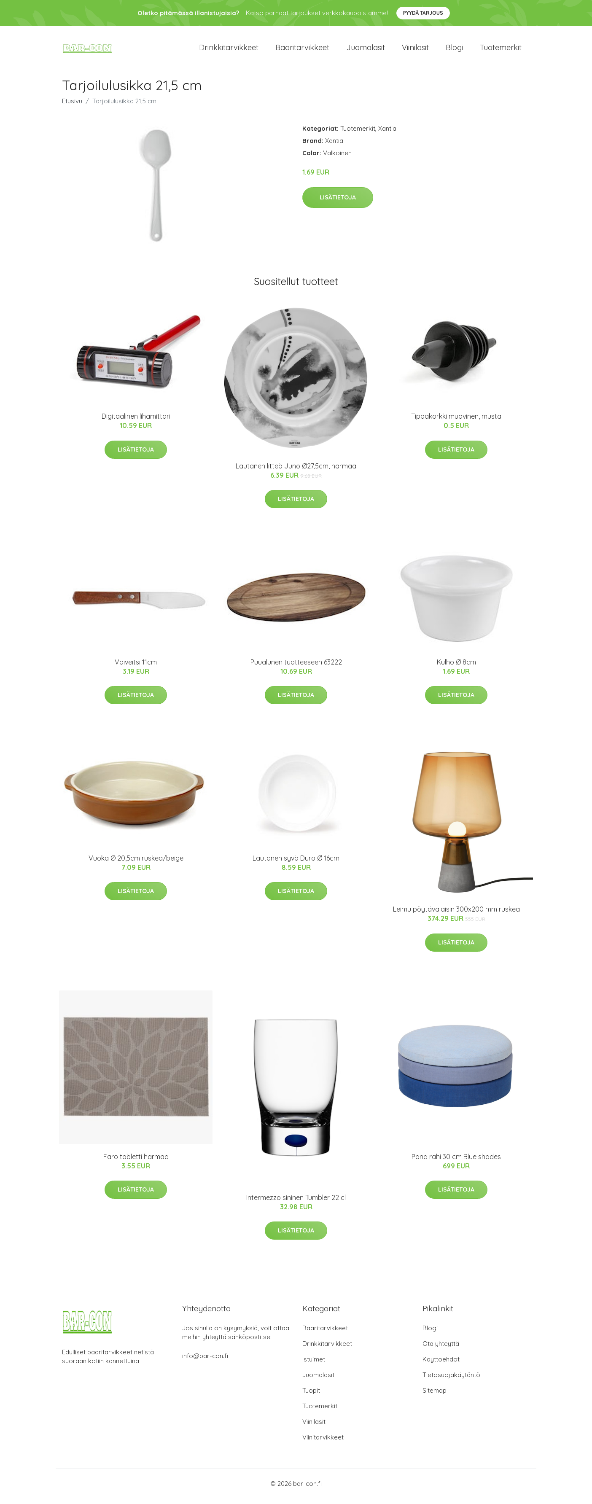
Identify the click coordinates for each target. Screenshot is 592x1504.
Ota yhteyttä (440, 1349)
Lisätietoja (338, 203)
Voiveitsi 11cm (136, 668)
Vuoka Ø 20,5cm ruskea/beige (136, 864)
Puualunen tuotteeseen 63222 (296, 668)
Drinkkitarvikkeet (228, 50)
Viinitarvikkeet (323, 1443)
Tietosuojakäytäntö (451, 1381)
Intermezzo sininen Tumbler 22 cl (296, 1203)
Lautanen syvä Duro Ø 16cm (296, 864)
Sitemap (434, 1396)
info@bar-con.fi (205, 1362)
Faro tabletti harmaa (136, 1162)
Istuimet (313, 1365)
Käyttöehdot (441, 1365)
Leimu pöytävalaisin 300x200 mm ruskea (456, 915)
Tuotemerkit (501, 50)
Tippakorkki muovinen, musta (456, 422)
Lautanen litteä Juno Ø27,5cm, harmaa (296, 472)
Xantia (387, 134)
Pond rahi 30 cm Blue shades (456, 1162)
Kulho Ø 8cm (456, 668)
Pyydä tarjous (423, 13)
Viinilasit (415, 50)
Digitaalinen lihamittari (136, 422)
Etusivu (72, 107)
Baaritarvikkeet (302, 50)
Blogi (454, 50)
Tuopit (311, 1396)
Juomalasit (365, 50)
